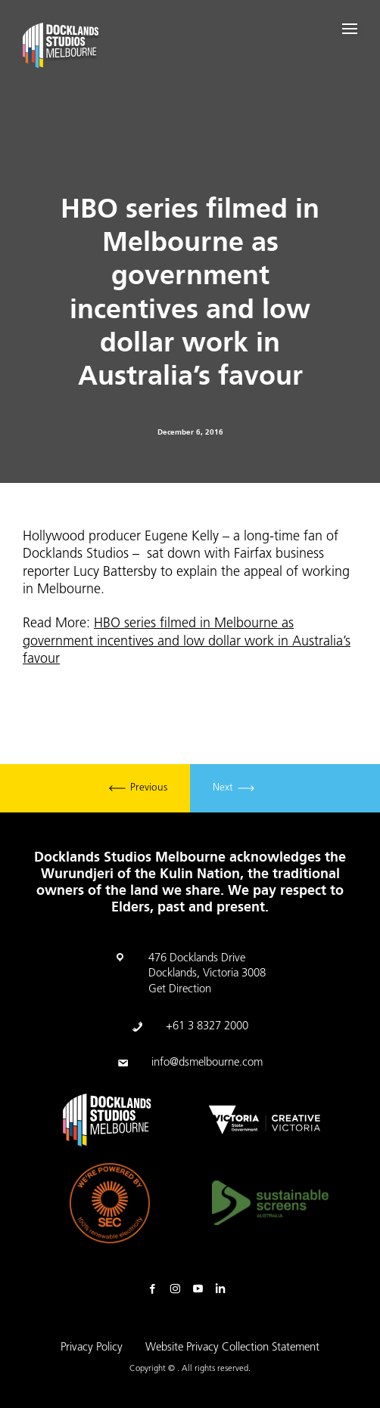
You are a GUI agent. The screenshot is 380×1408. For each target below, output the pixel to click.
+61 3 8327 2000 (207, 1026)
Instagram (178, 1289)
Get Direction (179, 989)
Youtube (201, 1289)
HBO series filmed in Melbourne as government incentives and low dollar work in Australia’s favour (186, 642)
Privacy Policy (92, 1348)
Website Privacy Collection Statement (232, 1348)
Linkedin (224, 1289)
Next (233, 788)
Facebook (156, 1289)
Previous (138, 788)
